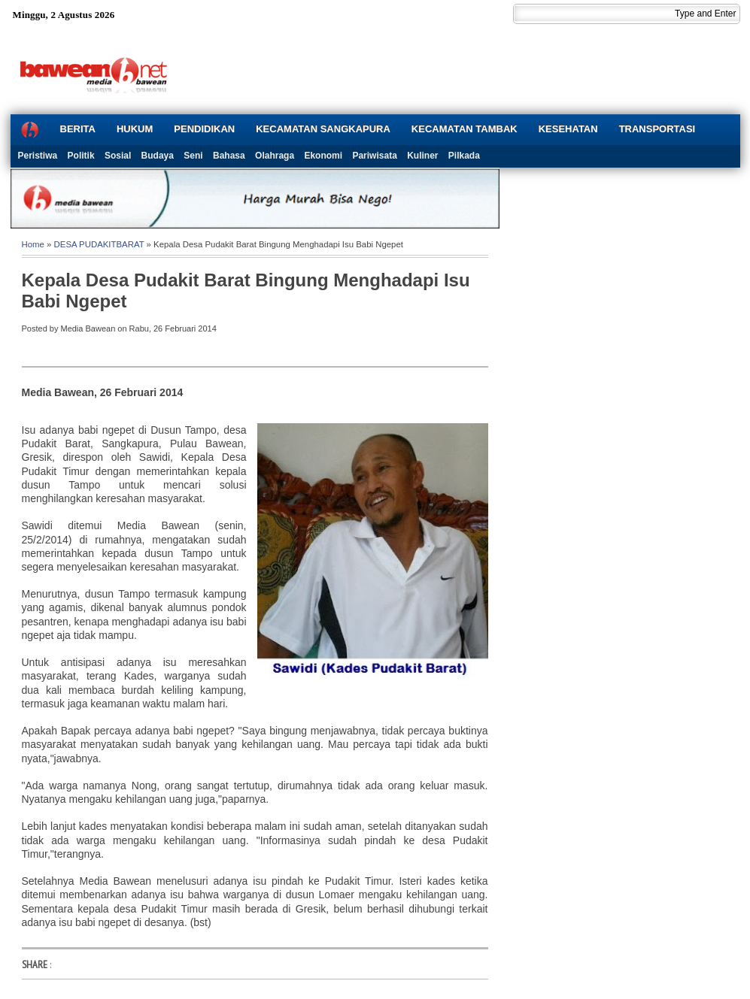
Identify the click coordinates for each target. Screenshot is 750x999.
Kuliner (422, 155)
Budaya (157, 155)
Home (33, 244)
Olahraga (274, 155)
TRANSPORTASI (657, 129)
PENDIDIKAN (204, 129)
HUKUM (135, 129)
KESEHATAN (568, 129)
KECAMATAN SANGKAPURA (323, 129)
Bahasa (229, 155)
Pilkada (464, 155)
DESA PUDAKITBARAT (99, 244)
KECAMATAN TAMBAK (464, 129)
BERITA (78, 129)
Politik (81, 155)
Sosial (118, 155)
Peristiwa (38, 155)
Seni (193, 155)
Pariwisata (374, 155)
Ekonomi (323, 155)
